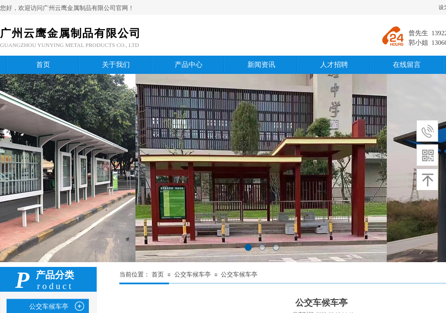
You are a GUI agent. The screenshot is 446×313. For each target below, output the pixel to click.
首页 (158, 274)
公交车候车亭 (192, 274)
